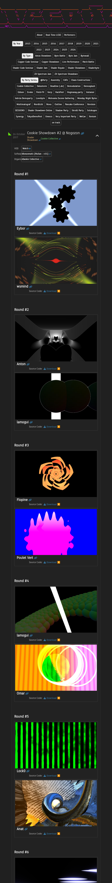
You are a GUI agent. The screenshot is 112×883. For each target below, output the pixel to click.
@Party (43, 80)
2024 (56, 49)
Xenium (92, 116)
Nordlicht (38, 104)
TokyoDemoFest (34, 116)
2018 (70, 43)
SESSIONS (20, 110)
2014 (36, 43)
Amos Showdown (43, 56)
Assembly (55, 80)
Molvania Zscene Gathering (61, 98)
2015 (44, 43)
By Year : (17, 43)
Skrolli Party (78, 110)
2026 (73, 49)
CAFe (65, 80)
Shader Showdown (76, 68)
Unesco (48, 116)
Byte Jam (73, 56)
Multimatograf (24, 104)
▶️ (58, 233)
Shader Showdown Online (40, 110)
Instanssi (90, 92)
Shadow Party (61, 110)
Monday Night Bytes (87, 98)
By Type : (27, 56)
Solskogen (92, 110)
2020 (87, 43)
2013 (27, 43)
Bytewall (85, 56)
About (39, 35)
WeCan (82, 116)
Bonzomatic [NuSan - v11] (37, 154)
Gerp (49, 92)
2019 (78, 43)
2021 (95, 43)
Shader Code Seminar (23, 68)
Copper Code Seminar (28, 62)
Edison (21, 92)
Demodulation (73, 86)
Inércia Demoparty (24, 98)
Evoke (30, 92)
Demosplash (89, 86)
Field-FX (40, 92)
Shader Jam (42, 68)
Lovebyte (40, 98)
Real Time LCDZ (53, 35)
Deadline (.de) (57, 86)
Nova (48, 104)
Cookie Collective (25, 86)
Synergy (20, 116)
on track (56, 122)
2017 (61, 43)
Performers (69, 35)
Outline (58, 104)
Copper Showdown (50, 62)
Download (50, 233)
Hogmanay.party (75, 92)
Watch (27, 148)
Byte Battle (59, 56)
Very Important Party (65, 116)
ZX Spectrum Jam (42, 74)
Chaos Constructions (80, 80)
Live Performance (70, 62)
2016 (53, 43)
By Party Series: (29, 80)
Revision (91, 104)
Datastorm (42, 86)
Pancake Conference (74, 104)
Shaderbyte (93, 68)
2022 (39, 49)
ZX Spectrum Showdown (66, 74)
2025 (64, 49)
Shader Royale (58, 68)
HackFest (59, 92)
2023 (47, 49)
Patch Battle (88, 62)
